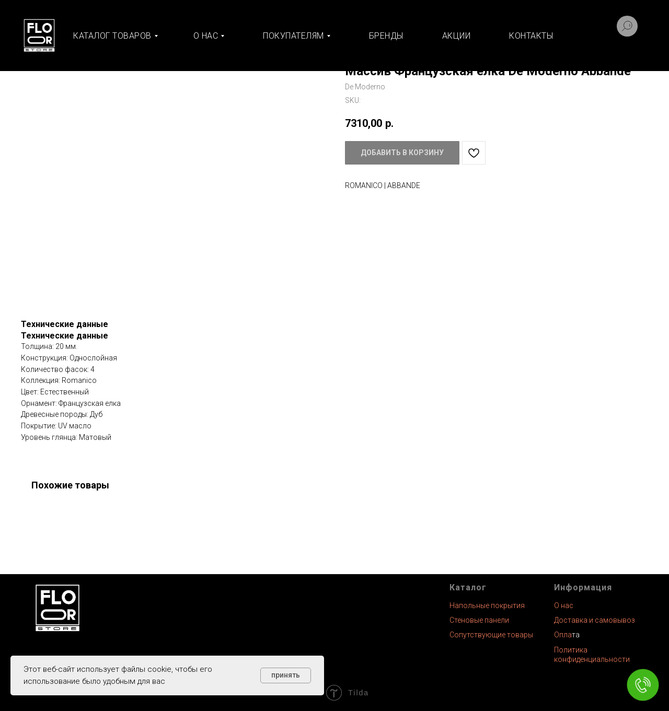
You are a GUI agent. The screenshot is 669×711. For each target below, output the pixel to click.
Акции (456, 36)
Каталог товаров (112, 36)
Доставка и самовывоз (594, 620)
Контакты (531, 36)
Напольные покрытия (487, 605)
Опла (563, 635)
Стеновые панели (479, 620)
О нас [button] (205, 36)
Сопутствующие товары (491, 635)
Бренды (386, 36)
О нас (563, 605)
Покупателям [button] (293, 36)
